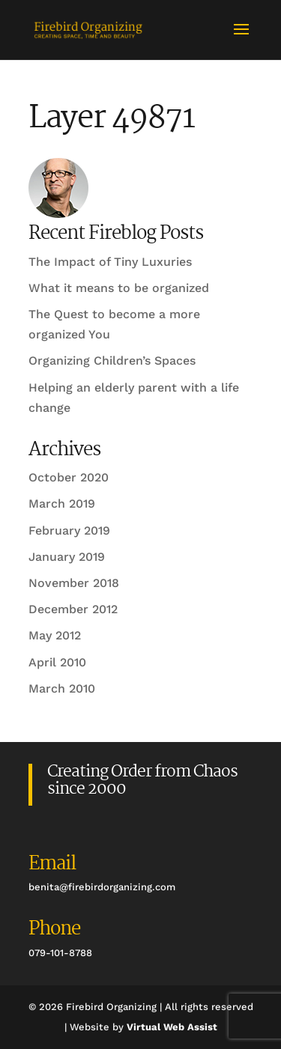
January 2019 (66, 557)
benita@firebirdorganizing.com (101, 887)
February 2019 (69, 530)
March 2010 (61, 688)
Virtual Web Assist (172, 1027)
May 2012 (54, 635)
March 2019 (61, 503)
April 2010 (57, 662)
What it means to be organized (118, 288)
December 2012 (73, 609)
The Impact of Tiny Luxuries (110, 262)
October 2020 (68, 477)
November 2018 (73, 583)
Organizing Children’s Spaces (112, 360)
